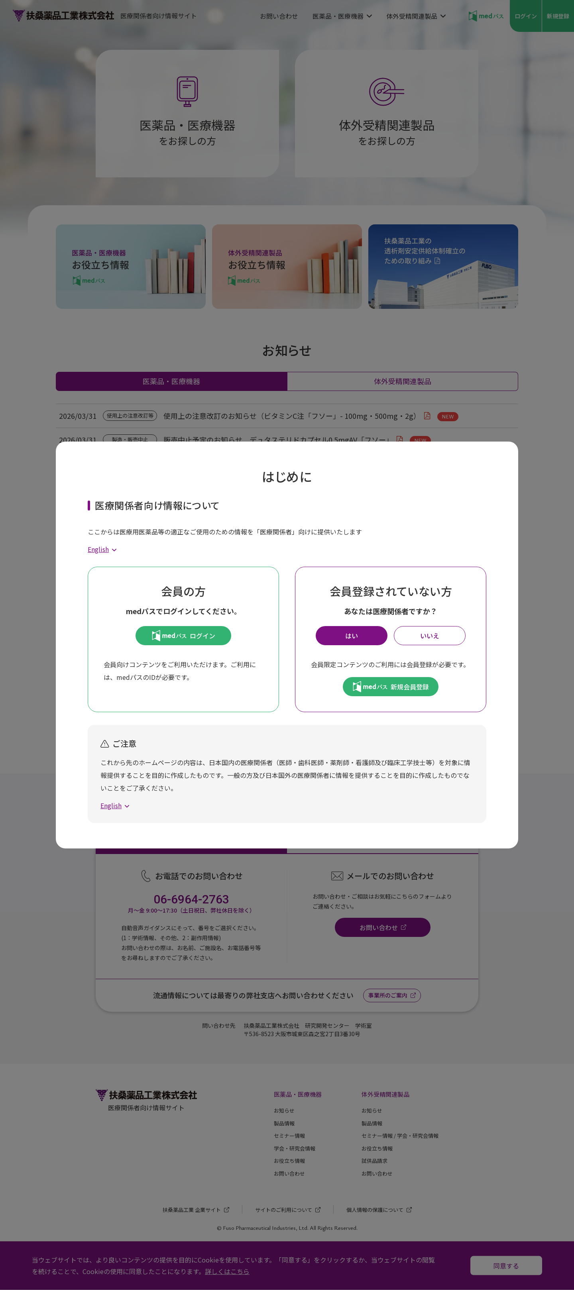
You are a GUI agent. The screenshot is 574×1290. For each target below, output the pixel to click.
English (98, 549)
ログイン (183, 635)
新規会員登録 (391, 686)
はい (351, 635)
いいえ (429, 635)
